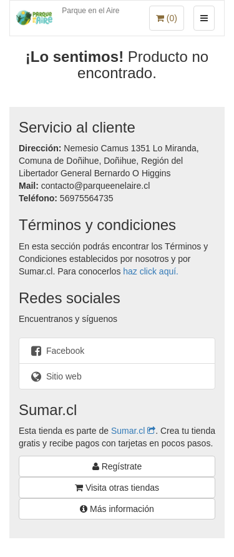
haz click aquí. (150, 271)
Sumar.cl (133, 431)
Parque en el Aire (90, 10)
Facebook (56, 351)
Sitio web (55, 376)
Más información (117, 509)
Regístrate (117, 466)
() (166, 18)
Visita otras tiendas (117, 488)
